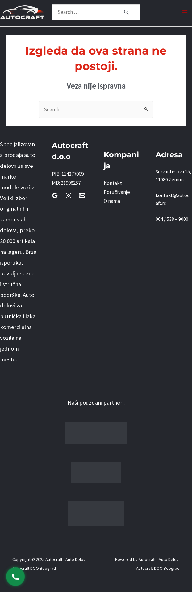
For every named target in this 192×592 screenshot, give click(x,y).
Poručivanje (117, 192)
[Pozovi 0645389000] (15, 576)
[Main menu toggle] (185, 12)
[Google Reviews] (55, 195)
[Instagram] (68, 195)
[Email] (82, 195)
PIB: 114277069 (68, 174)
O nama (112, 201)
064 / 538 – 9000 (172, 219)
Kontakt (113, 183)
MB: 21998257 (66, 182)
